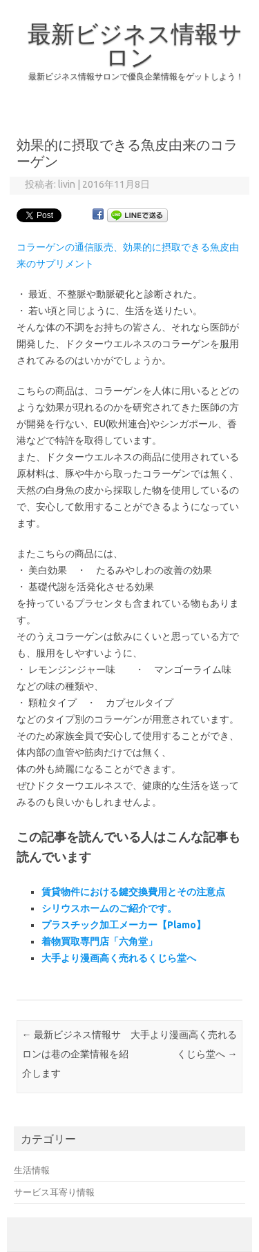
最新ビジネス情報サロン (135, 45)
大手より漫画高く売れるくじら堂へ (118, 958)
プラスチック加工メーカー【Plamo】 (123, 924)
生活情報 (32, 1170)
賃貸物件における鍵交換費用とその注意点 (133, 891)
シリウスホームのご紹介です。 (109, 908)
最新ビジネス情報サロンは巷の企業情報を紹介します (75, 1054)
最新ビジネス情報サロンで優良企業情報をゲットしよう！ (136, 76)
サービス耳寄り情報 (54, 1192)
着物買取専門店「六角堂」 (99, 941)
